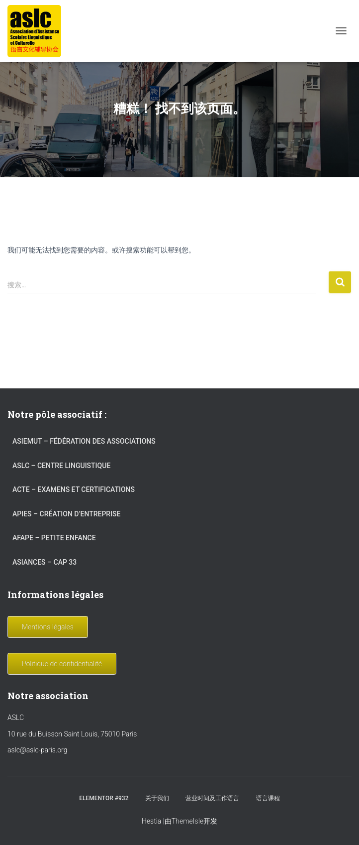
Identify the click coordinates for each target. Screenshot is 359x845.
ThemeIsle (187, 821)
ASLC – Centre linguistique (61, 466)
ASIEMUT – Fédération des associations (84, 441)
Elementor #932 (103, 798)
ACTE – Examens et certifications (73, 489)
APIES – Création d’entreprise (66, 514)
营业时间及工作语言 (212, 798)
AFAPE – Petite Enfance (54, 538)
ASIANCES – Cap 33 (44, 562)
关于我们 (157, 798)
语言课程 (268, 798)
